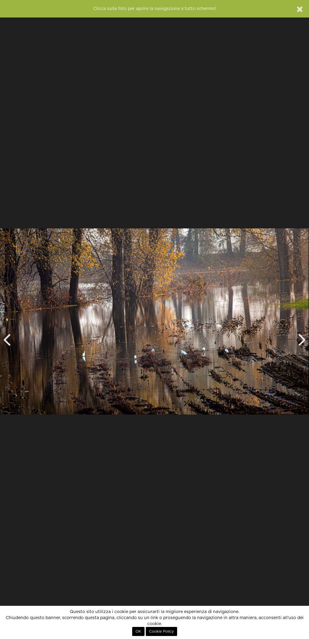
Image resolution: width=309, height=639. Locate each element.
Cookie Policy (161, 631)
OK (138, 631)
